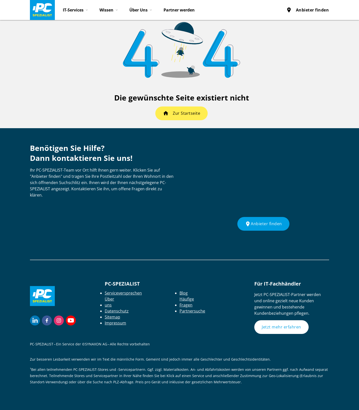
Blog (184, 293)
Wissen (106, 10)
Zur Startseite (186, 113)
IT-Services (73, 10)
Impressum (115, 323)
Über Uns (138, 10)
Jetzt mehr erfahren (281, 327)
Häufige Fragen (187, 302)
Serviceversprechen (123, 293)
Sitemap (112, 317)
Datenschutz (117, 311)
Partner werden (179, 10)
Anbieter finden (307, 10)
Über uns (109, 302)
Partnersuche (192, 311)
